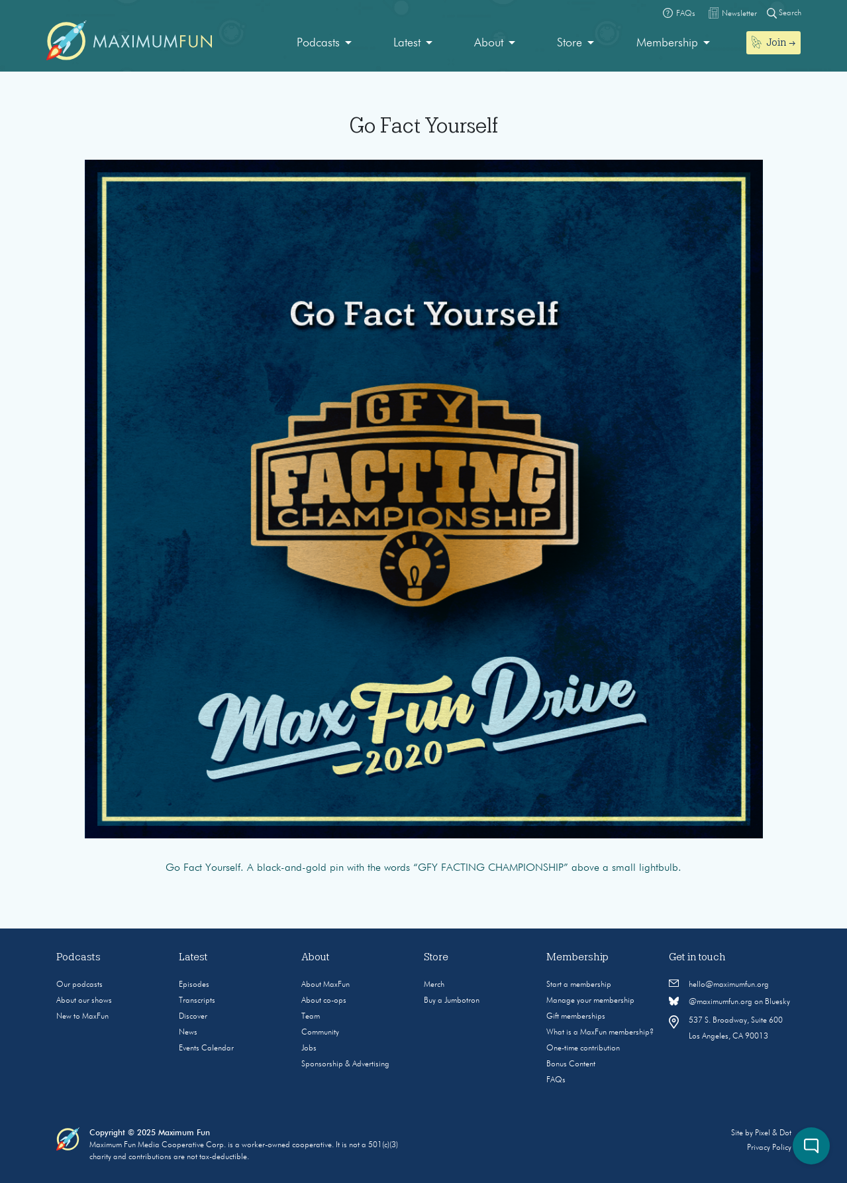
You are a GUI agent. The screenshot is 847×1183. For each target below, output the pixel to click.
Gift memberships (575, 1017)
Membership (667, 43)
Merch (434, 985)
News (188, 1033)
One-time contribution (583, 1048)
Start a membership (578, 985)
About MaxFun (325, 985)
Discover (193, 1017)
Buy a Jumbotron (451, 1001)
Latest (407, 43)
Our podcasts (79, 985)
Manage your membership (590, 1001)
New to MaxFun (82, 1017)
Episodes (194, 985)
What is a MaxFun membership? (600, 1033)
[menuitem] (324, 43)
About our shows (84, 1001)
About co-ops (323, 1001)
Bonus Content (570, 1064)
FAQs (556, 1080)
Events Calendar (206, 1048)
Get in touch (697, 957)
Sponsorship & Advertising (345, 1064)
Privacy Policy (769, 1148)
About (488, 43)
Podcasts (318, 43)
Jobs (309, 1048)
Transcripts (197, 1001)
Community (320, 1033)
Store (569, 43)
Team (310, 1017)
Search (784, 13)
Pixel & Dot (773, 1133)
